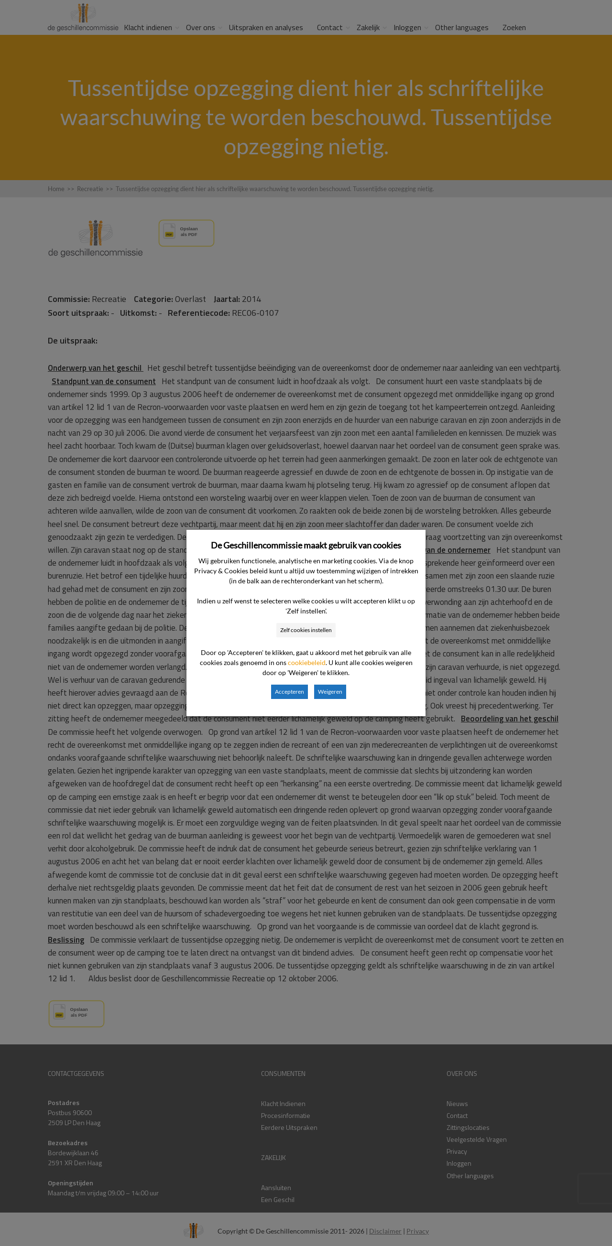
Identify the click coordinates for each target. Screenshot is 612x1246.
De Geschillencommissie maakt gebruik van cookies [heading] (306, 545)
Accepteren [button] (289, 691)
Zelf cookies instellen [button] (306, 630)
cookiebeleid (307, 662)
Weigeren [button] (330, 691)
